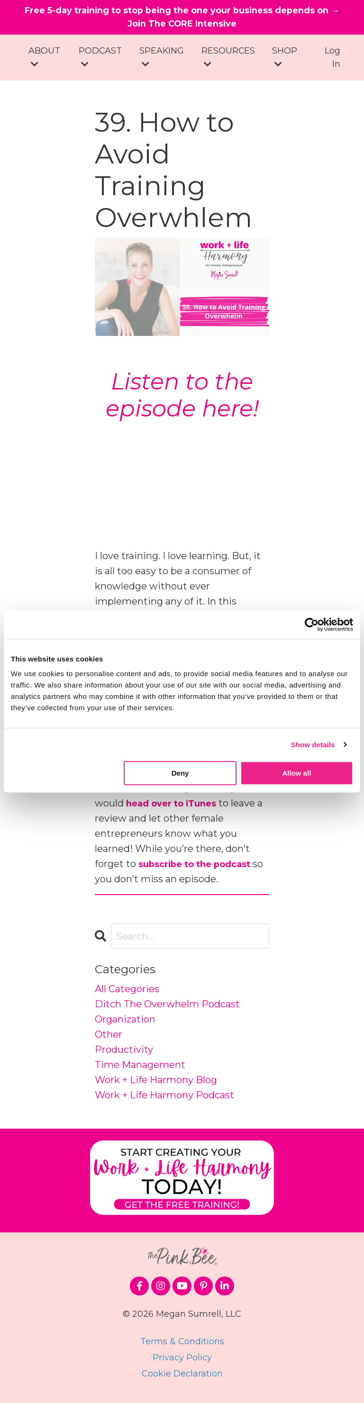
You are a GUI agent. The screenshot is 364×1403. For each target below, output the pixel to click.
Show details (313, 745)
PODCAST (100, 60)
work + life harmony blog (156, 1083)
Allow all (296, 773)
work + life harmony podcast (164, 1098)
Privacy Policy (182, 1361)
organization (125, 1023)
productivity (124, 1053)
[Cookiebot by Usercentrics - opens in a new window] (311, 624)
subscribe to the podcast (201, 867)
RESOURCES (229, 60)
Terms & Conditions (182, 1345)
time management (140, 1068)
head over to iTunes (176, 807)
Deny (180, 773)
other (108, 1038)
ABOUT (44, 60)
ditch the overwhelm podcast (167, 1008)
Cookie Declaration (182, 1377)
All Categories (127, 992)
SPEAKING (161, 60)
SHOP (285, 60)
